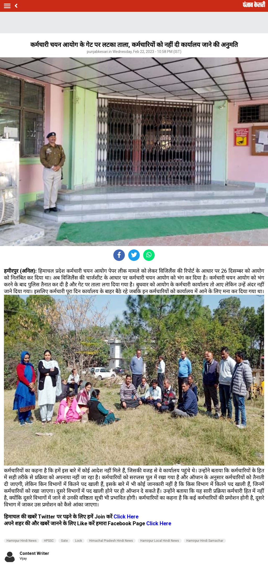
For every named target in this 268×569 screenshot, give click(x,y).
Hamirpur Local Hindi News (159, 541)
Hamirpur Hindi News (22, 541)
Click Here (126, 516)
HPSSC (49, 541)
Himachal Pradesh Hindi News (111, 541)
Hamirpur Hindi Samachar (204, 541)
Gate (64, 541)
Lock (78, 541)
